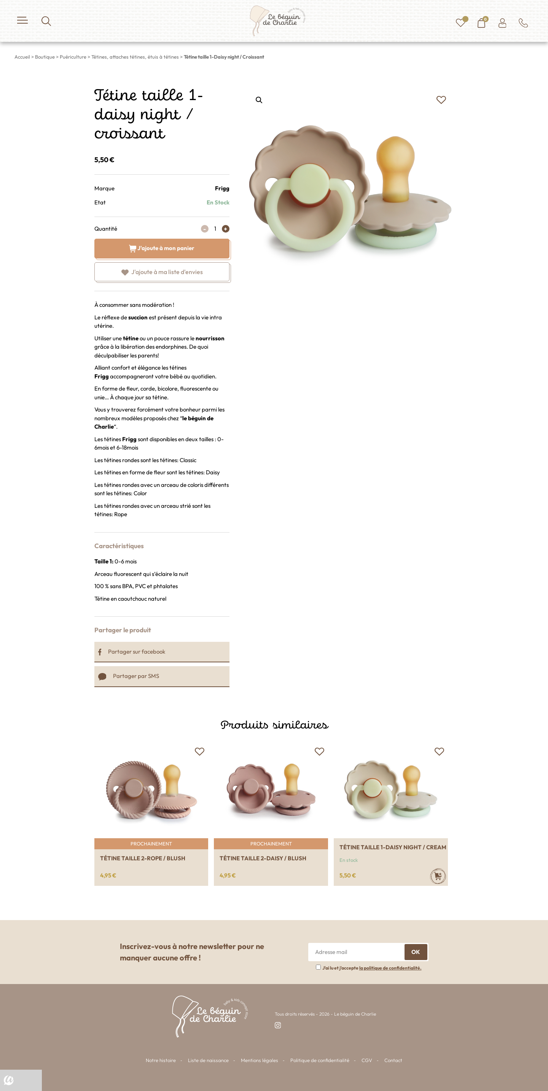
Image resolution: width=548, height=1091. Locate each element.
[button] (441, 100)
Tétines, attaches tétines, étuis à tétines (135, 57)
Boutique (45, 57)
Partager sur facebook (132, 651)
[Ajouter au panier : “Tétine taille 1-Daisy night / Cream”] (438, 876)
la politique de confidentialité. (390, 968)
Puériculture (73, 57)
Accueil (22, 57)
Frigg (222, 188)
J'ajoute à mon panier (162, 248)
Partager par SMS (128, 675)
